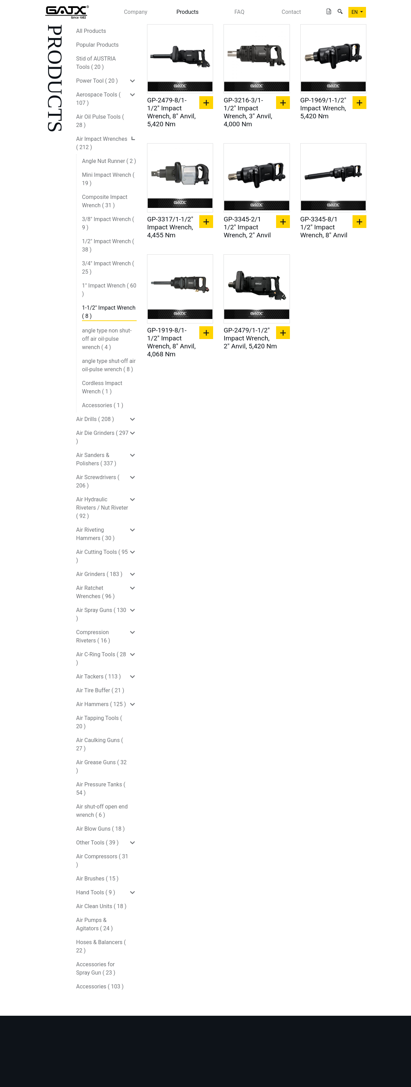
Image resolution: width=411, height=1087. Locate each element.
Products (187, 12)
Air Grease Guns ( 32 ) (101, 766)
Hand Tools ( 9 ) (95, 892)
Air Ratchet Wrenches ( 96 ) (95, 592)
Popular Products (97, 45)
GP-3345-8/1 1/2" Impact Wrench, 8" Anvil (324, 227)
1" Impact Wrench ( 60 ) (109, 289)
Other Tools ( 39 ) (97, 842)
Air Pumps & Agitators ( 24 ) (94, 924)
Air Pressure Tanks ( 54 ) (100, 788)
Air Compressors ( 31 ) (102, 860)
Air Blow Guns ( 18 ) (100, 828)
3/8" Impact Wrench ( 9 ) (108, 223)
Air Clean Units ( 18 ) (101, 906)
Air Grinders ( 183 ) (99, 574)
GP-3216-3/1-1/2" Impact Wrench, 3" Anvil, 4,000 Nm (247, 112)
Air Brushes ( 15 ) (97, 878)
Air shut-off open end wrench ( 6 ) (102, 810)
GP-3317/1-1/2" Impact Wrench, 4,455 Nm (170, 227)
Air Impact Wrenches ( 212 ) (101, 143)
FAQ (240, 12)
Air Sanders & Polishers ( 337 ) (96, 459)
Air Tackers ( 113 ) (98, 676)
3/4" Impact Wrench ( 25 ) (108, 267)
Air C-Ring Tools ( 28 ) (101, 658)
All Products (91, 31)
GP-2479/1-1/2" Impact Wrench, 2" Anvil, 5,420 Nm (250, 338)
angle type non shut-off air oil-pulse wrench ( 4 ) (106, 338)
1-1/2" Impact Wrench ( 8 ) (109, 311)
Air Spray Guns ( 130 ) (101, 614)
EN (355, 12)
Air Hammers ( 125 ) (101, 704)
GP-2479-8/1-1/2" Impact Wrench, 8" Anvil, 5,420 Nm (171, 112)
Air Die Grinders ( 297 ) (102, 437)
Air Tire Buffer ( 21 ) (100, 690)
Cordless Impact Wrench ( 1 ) (102, 387)
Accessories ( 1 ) (102, 405)
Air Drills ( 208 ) (95, 419)
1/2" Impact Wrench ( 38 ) (108, 245)
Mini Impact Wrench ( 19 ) (108, 179)
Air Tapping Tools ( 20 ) (99, 722)
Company (135, 12)
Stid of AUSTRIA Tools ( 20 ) (96, 62)
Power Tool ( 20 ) (97, 80)
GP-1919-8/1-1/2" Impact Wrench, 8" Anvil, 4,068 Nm (171, 342)
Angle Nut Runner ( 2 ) (109, 161)
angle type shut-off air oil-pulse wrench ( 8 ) (109, 365)
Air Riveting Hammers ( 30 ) (95, 534)
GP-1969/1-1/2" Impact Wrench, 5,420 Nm (323, 108)
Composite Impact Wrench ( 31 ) (104, 201)
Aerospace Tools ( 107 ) (98, 98)
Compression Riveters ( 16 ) (93, 636)
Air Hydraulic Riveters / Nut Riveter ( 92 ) (102, 507)
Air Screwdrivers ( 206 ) (97, 481)
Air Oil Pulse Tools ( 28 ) (100, 120)
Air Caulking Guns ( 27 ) (99, 744)
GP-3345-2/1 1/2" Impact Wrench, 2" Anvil (247, 227)
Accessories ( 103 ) (100, 986)
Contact (291, 12)
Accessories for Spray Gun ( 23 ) (95, 968)
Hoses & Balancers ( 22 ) (101, 946)
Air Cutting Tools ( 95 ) (102, 556)
